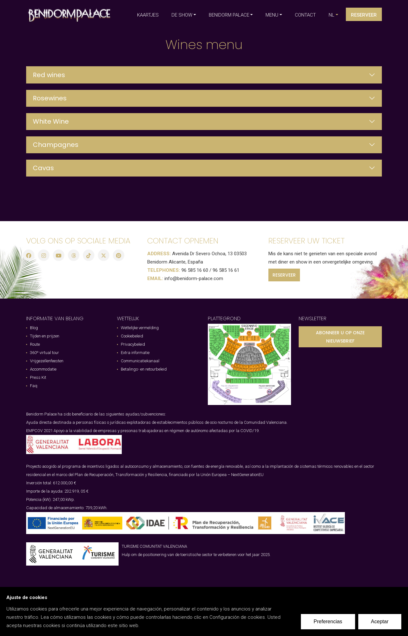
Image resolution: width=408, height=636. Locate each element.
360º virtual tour (44, 352)
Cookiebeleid (132, 336)
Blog (34, 327)
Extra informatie (135, 352)
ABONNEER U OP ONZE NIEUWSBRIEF (340, 336)
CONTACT (305, 15)
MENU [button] (272, 15)
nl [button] (331, 15)
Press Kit (38, 377)
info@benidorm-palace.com (193, 278)
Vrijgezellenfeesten (46, 360)
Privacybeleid (133, 344)
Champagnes (55, 144)
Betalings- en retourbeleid (144, 369)
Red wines (49, 74)
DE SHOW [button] (181, 15)
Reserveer (364, 15)
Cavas (43, 167)
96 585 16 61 (226, 270)
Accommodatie (43, 369)
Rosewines (50, 98)
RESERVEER (284, 275)
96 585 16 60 (194, 270)
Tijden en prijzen (44, 336)
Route (35, 344)
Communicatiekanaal (140, 360)
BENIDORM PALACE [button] (229, 15)
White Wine (51, 121)
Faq (33, 385)
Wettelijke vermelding (140, 327)
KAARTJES (148, 15)
